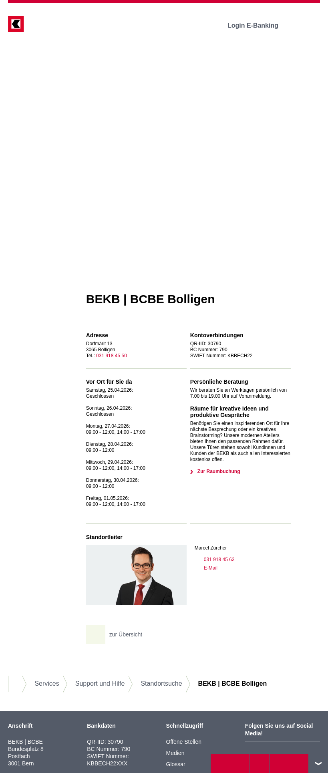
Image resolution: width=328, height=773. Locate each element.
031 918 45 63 (215, 559)
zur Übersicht (117, 634)
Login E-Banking (258, 25)
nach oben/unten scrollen (318, 763)
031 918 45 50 (111, 355)
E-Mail (206, 568)
